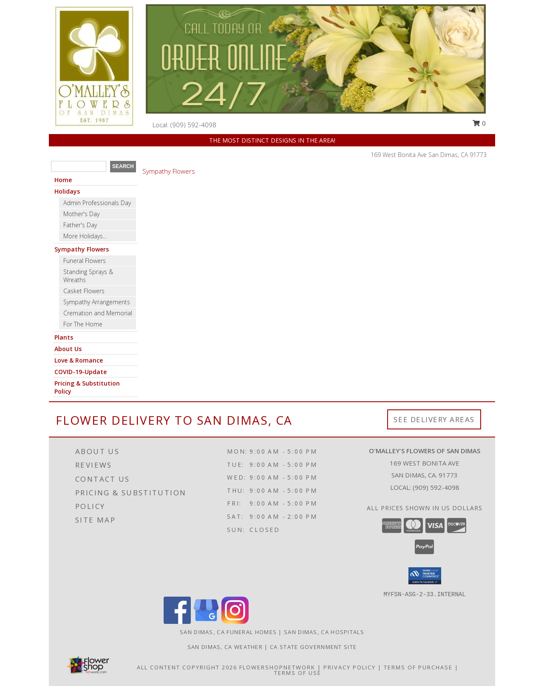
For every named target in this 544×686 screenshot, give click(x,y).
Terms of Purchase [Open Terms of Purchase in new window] (418, 667)
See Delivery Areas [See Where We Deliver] (434, 419)
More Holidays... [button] (85, 236)
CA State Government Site (313, 647)
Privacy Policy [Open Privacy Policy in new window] (349, 667)
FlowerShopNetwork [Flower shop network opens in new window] (277, 667)
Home (63, 180)
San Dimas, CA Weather (225, 647)
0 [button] (479, 123)
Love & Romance (78, 360)
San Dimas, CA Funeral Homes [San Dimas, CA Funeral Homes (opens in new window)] (228, 632)
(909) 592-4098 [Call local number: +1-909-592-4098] (193, 124)
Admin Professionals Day (97, 203)
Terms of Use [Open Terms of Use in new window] (297, 673)
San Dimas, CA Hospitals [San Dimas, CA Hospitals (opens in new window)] (324, 632)
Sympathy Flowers (81, 249)
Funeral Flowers (84, 261)
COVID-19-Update (80, 372)
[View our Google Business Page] (206, 621)
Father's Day (80, 225)
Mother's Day (81, 214)
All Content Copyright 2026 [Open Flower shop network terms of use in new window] (187, 667)
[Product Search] (78, 166)
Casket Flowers (84, 291)
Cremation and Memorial (97, 313)
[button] (424, 575)
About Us (68, 349)
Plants (63, 337)
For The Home (82, 324)
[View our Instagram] (235, 621)
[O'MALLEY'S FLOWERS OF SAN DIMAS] (94, 66)
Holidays (67, 191)
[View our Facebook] (177, 621)
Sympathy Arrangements (96, 302)
